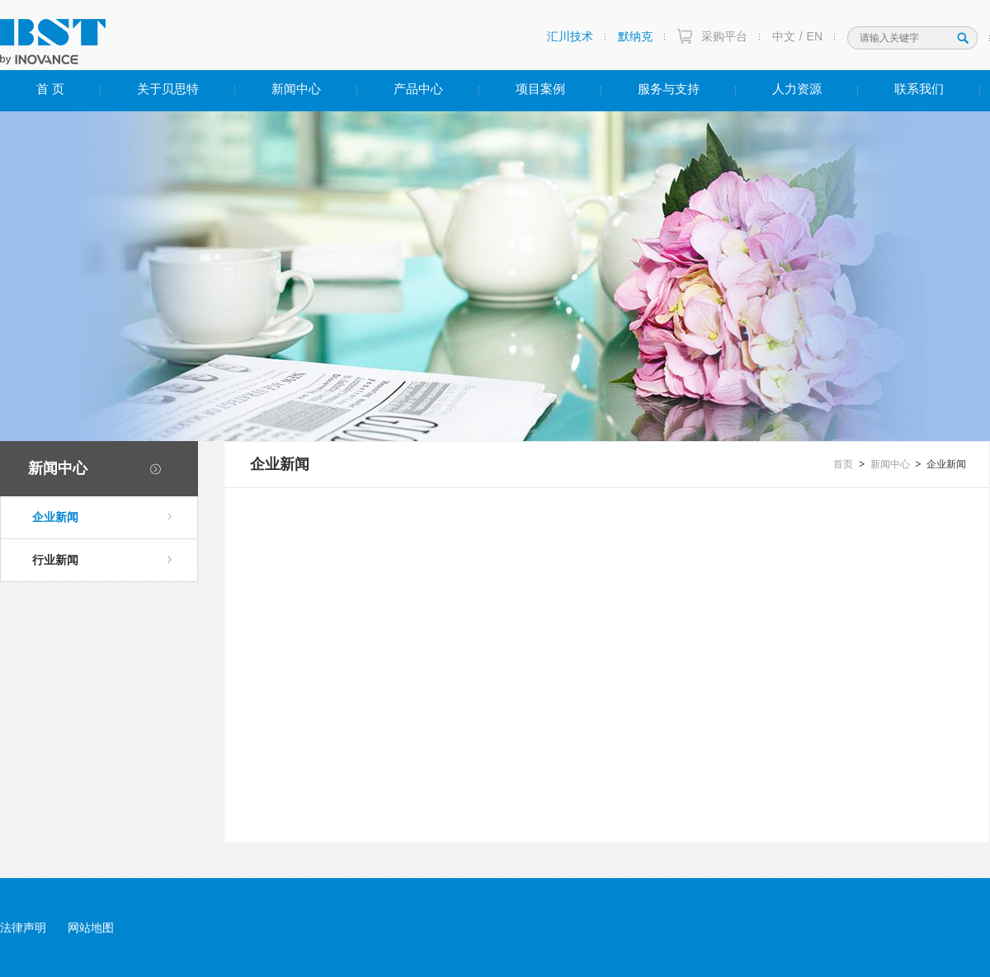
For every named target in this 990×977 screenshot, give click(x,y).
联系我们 (919, 89)
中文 (783, 36)
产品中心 (418, 89)
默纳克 (635, 36)
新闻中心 (296, 89)
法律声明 (23, 927)
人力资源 (797, 89)
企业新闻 (102, 517)
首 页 (50, 89)
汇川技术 (570, 36)
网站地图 (91, 927)
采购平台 (724, 36)
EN (815, 36)
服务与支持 (669, 89)
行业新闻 (102, 559)
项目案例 (540, 89)
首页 (843, 464)
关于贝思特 (168, 89)
